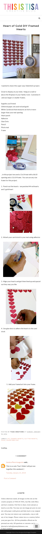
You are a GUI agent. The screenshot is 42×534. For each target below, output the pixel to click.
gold (3, 440)
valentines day (12, 440)
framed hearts (17, 438)
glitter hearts (30, 438)
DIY (8, 438)
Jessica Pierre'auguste (15, 462)
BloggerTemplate (31, 532)
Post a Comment (10, 478)
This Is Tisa (15, 532)
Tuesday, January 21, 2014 (16, 473)
